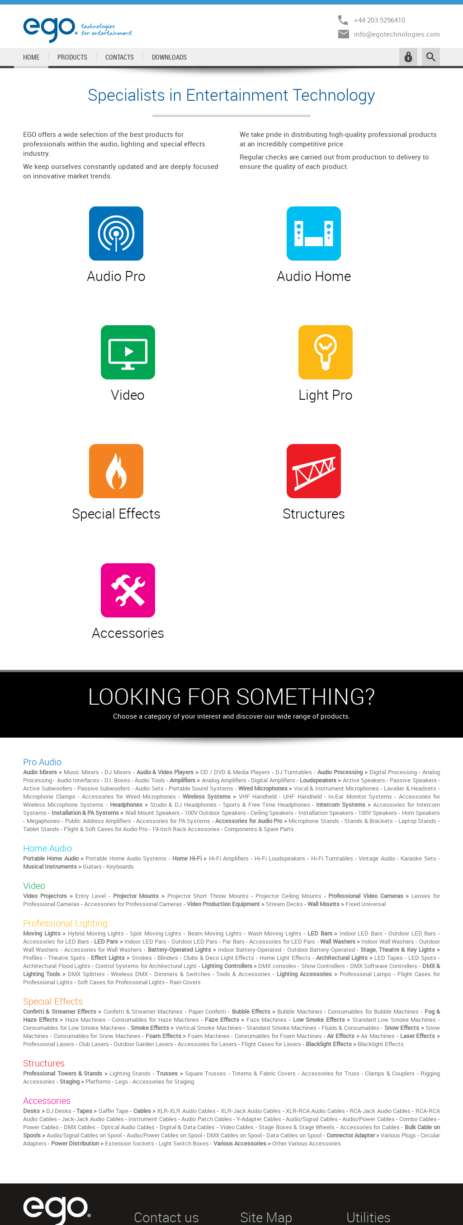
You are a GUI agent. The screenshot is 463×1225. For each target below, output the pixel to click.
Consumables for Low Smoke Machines (74, 882)
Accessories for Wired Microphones (129, 650)
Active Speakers (364, 634)
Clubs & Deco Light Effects (219, 812)
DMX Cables (80, 981)
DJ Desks (58, 965)
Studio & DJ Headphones (183, 659)
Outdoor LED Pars (194, 795)
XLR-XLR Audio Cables (186, 965)
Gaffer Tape (113, 965)
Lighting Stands (130, 927)
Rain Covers (185, 836)
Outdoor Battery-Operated (321, 804)
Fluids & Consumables (350, 882)
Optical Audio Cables (128, 981)
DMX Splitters (86, 828)
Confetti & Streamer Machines (143, 865)
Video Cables (237, 981)
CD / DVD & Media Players (235, 626)
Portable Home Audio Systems (126, 712)
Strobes (142, 812)
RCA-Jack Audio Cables (380, 965)
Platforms (98, 935)
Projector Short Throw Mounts (208, 750)
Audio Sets (149, 642)
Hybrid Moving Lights (96, 787)
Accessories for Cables (370, 981)
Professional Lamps (366, 828)
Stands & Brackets (368, 675)
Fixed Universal (365, 758)
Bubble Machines (299, 865)
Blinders (167, 812)
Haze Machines (85, 874)
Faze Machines (266, 874)
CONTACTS (119, 56)
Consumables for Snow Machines (97, 890)
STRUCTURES (259, 1165)
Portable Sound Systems (201, 642)
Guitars (92, 720)
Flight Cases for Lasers (271, 898)
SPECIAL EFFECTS (265, 1154)
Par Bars (233, 795)
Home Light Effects (285, 812)
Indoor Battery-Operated (249, 804)
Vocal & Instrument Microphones (336, 642)
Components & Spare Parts (259, 683)
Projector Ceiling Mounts (288, 750)
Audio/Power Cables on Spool (164, 989)
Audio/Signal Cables (311, 973)
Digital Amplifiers (273, 634)
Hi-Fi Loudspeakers (280, 712)
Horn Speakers (421, 667)
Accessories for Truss (330, 927)
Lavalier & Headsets (410, 642)
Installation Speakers (326, 667)
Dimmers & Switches (182, 828)
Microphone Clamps (49, 650)
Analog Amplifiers (224, 634)
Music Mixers (81, 626)
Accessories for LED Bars (56, 795)
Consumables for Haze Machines (155, 874)
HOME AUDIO (258, 1120)
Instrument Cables (152, 973)
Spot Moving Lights (155, 787)
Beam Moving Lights (215, 787)
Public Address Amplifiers (98, 675)
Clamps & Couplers (390, 927)
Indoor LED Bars (361, 787)
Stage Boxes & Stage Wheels (297, 981)
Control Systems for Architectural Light (146, 820)
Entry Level (90, 750)
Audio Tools (150, 634)
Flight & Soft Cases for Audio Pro (105, 683)
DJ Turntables (293, 626)
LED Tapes (388, 812)
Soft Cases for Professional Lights (121, 836)
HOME (31, 56)
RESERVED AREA (369, 1108)
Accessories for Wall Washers (103, 804)
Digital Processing (393, 626)
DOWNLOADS (169, 56)
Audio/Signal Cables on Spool (84, 989)
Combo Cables (417, 973)
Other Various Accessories (306, 997)
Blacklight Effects (381, 898)
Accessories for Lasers (207, 898)
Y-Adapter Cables (258, 973)
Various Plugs (398, 989)
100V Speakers (377, 667)
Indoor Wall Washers (387, 795)
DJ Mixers (117, 626)
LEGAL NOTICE (366, 1097)
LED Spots (422, 812)
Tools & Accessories (243, 828)
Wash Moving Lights (275, 787)
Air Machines (378, 890)
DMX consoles (277, 820)
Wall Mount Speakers (152, 667)
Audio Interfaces (78, 634)
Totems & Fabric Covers (264, 927)
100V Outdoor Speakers (215, 667)
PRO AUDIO (255, 1108)
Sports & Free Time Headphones (266, 659)
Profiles (33, 812)
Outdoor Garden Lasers (143, 898)
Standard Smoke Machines (281, 882)
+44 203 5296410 (379, 19)
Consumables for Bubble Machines (373, 865)
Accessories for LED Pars (282, 795)
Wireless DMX (129, 828)
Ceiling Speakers (271, 667)
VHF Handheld (258, 650)
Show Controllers (323, 820)
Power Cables (41, 981)
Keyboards (120, 720)
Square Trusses (205, 927)
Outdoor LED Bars (412, 787)
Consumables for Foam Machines (278, 890)
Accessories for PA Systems (173, 675)
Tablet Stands (41, 683)
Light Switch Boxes (184, 997)
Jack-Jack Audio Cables (92, 973)
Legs (121, 935)
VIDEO (248, 1131)
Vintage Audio (377, 712)
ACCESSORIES (259, 1176)
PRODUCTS (72, 56)
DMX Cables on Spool (234, 989)
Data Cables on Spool (293, 989)
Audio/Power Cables (368, 973)
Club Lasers (94, 898)
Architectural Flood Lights (56, 820)
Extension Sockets (129, 997)
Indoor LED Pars (145, 795)
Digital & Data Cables (187, 981)
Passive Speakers (413, 634)
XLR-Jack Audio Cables (251, 965)
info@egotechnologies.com (397, 33)
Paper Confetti (207, 865)
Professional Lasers (48, 898)
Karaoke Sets (418, 712)
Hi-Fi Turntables (332, 712)
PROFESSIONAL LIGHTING (275, 1142)
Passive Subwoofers (103, 642)
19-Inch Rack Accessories (186, 683)
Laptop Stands (417, 675)
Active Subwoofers (47, 642)
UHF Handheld (302, 650)
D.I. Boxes (117, 634)
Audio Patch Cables (206, 973)
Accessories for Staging (163, 935)
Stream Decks (284, 758)
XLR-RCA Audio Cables (315, 965)
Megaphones (43, 675)
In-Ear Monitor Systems (360, 650)
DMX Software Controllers (383, 820)
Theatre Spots (66, 812)
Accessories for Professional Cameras (133, 758)
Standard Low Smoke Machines (394, 874)
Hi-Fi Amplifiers (229, 712)
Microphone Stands (313, 675)
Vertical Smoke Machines (208, 882)
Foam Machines (209, 890)
